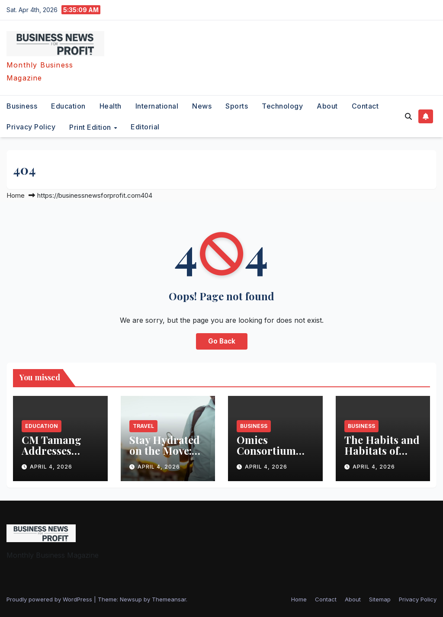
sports (236, 106)
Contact (365, 106)
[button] (408, 116)
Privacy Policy (30, 126)
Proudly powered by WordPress (50, 599)
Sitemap (380, 599)
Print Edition (91, 126)
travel (143, 426)
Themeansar (169, 599)
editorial (145, 126)
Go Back (221, 341)
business (21, 106)
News (202, 106)
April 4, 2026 (51, 466)
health (111, 106)
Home (15, 195)
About (327, 106)
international (157, 106)
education (68, 106)
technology (282, 106)
